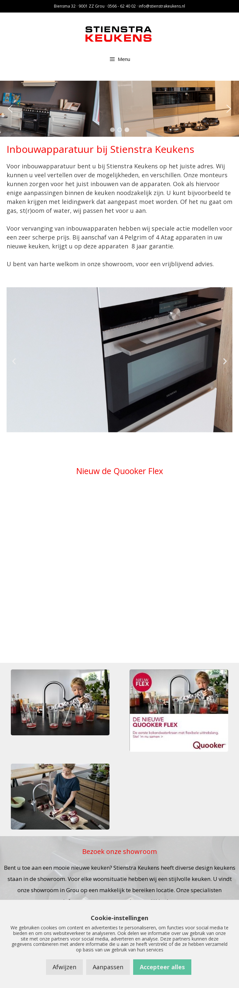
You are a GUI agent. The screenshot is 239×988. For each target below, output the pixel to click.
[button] (10, 108)
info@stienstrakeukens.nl (162, 6)
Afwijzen (64, 967)
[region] (119, 109)
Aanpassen (108, 967)
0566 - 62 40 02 (122, 6)
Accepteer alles (162, 967)
